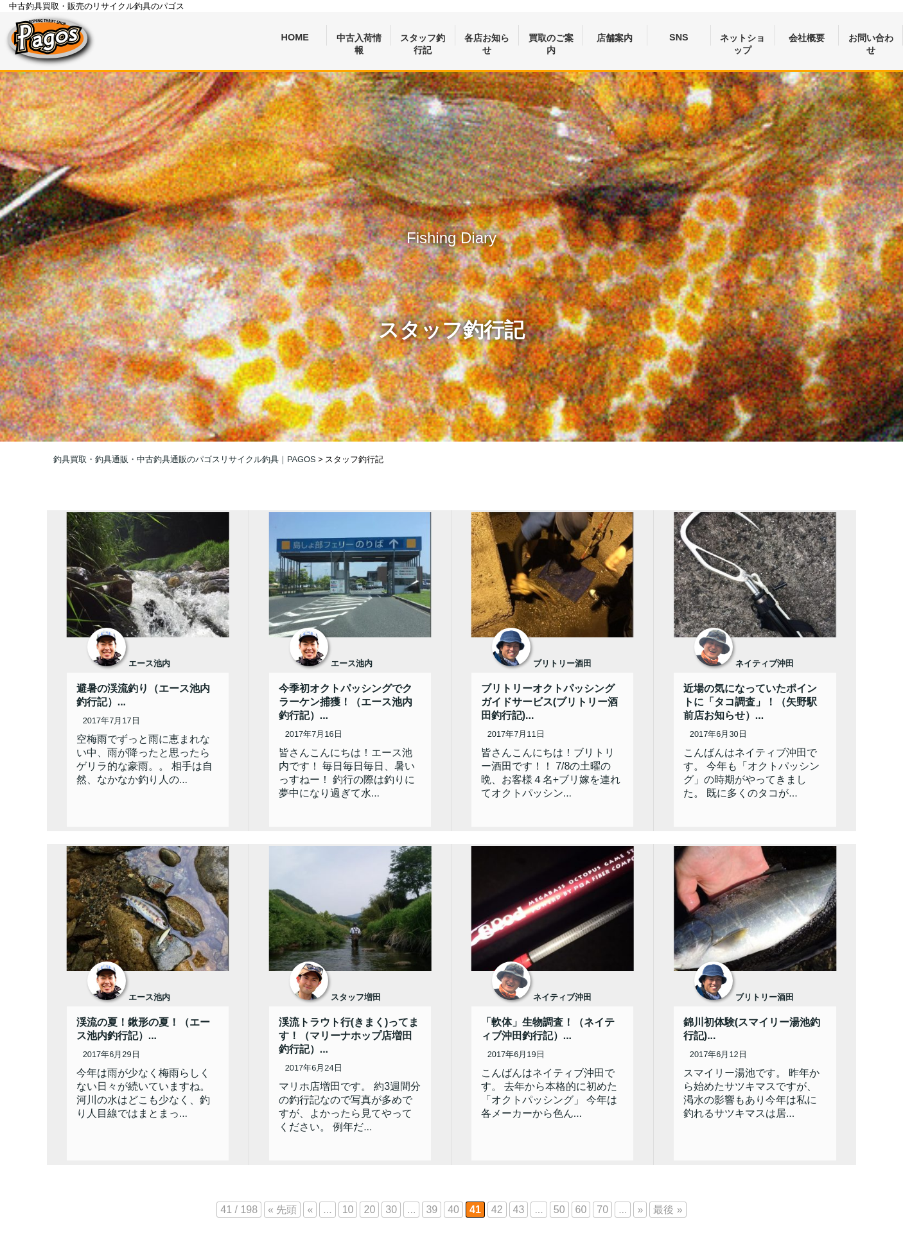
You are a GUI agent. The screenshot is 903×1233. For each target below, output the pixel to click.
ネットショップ (742, 39)
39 (431, 1209)
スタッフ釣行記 (422, 39)
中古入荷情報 (359, 39)
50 (559, 1209)
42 (497, 1209)
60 (581, 1209)
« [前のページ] (310, 1209)
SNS (678, 37)
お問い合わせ (870, 39)
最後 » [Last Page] (667, 1209)
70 (602, 1209)
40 (453, 1209)
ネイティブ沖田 (764, 663)
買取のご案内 (551, 39)
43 (519, 1209)
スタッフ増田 (356, 997)
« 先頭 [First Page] (282, 1209)
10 (348, 1209)
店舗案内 (615, 38)
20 (369, 1209)
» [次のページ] (640, 1209)
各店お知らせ (486, 39)
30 (391, 1209)
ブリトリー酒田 (562, 663)
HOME (295, 37)
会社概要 (807, 38)
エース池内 (149, 663)
